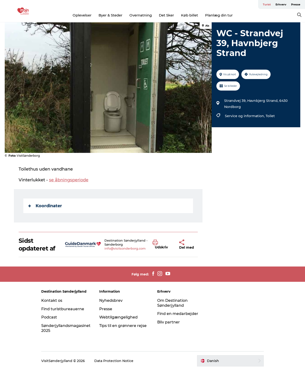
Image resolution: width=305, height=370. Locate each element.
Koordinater (45, 205)
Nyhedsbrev (111, 300)
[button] (162, 245)
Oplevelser (82, 15)
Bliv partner (168, 322)
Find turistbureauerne (62, 309)
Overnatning (140, 15)
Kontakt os (51, 300)
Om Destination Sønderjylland (172, 303)
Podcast (49, 317)
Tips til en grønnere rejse (123, 325)
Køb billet (189, 15)
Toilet (270, 116)
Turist (267, 4)
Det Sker (166, 15)
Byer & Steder (110, 15)
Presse (295, 4)
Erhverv (281, 4)
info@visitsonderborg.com (125, 248)
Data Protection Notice (113, 361)
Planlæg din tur (219, 15)
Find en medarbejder (177, 313)
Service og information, (245, 116)
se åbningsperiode (68, 180)
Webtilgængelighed (118, 317)
